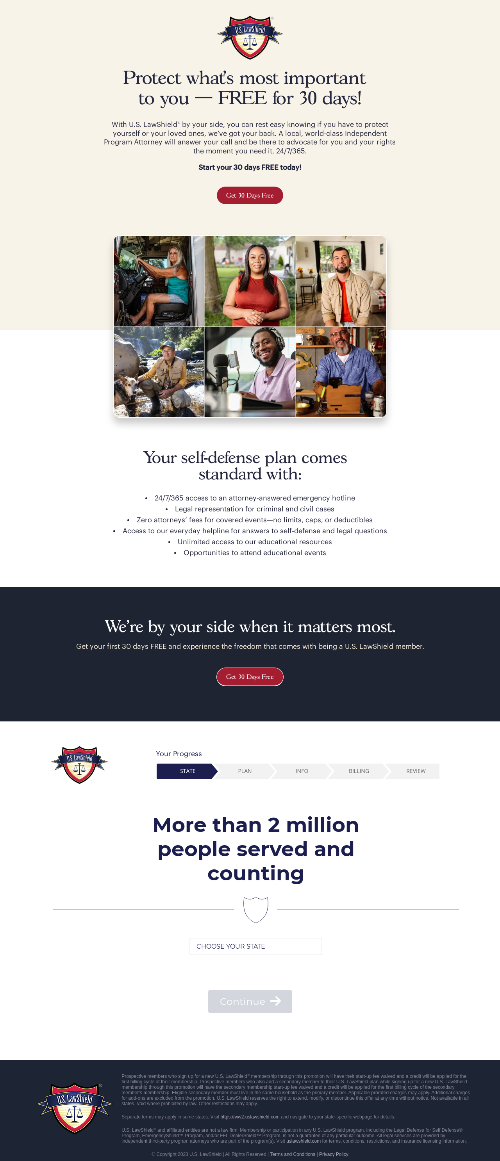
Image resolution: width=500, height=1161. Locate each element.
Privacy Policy (333, 1154)
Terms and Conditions (292, 1154)
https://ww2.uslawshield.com (249, 1117)
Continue (250, 1001)
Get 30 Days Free (250, 195)
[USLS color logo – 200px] (250, 19)
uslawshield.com (303, 1141)
